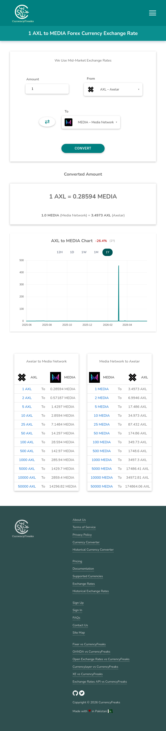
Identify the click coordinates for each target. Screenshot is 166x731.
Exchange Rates (84, 584)
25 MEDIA (102, 424)
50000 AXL (27, 486)
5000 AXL (27, 468)
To (67, 111)
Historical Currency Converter (93, 549)
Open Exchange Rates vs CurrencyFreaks (101, 659)
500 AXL (27, 451)
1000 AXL (27, 460)
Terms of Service (84, 527)
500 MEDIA (102, 451)
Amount (32, 79)
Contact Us (80, 625)
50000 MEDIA (102, 486)
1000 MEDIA (102, 460)
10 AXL (27, 415)
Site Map (79, 632)
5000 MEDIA (102, 468)
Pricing (77, 561)
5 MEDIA (102, 406)
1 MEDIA (102, 389)
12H (60, 252)
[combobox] (113, 89)
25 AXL (27, 424)
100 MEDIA (102, 442)
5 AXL (27, 406)
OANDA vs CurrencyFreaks (91, 651)
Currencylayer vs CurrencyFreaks (95, 666)
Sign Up (78, 603)
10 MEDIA (102, 415)
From (91, 78)
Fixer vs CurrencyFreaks (89, 644)
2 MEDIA (102, 398)
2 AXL (27, 398)
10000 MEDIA (102, 477)
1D (72, 252)
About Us (79, 520)
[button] (152, 13)
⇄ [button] (47, 122)
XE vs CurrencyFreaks (88, 674)
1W (84, 252)
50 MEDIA (102, 433)
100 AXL (27, 442)
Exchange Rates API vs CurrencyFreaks (100, 681)
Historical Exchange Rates (91, 591)
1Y (107, 252)
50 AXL (27, 433)
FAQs (76, 617)
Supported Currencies (88, 576)
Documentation (83, 568)
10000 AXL (27, 477)
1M (96, 252)
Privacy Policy (82, 534)
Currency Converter (86, 542)
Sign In (77, 610)
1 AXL (27, 389)
